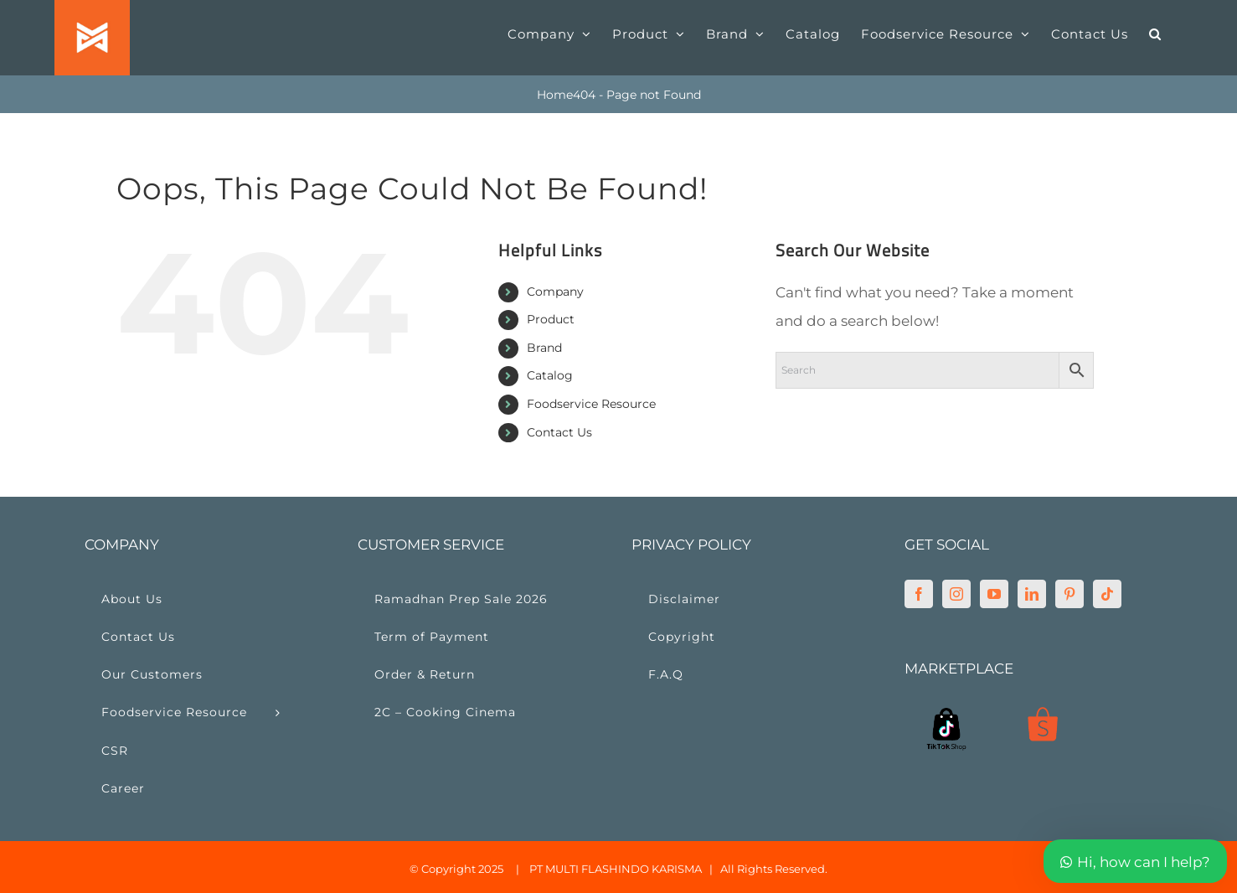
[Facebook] (919, 594)
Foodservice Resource (591, 403)
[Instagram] (956, 594)
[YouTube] (994, 594)
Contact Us (559, 432)
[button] (1155, 33)
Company (555, 291)
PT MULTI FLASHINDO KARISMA (615, 868)
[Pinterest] (1069, 594)
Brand (544, 347)
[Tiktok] (1107, 594)
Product (551, 319)
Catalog (550, 375)
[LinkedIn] (1032, 594)
